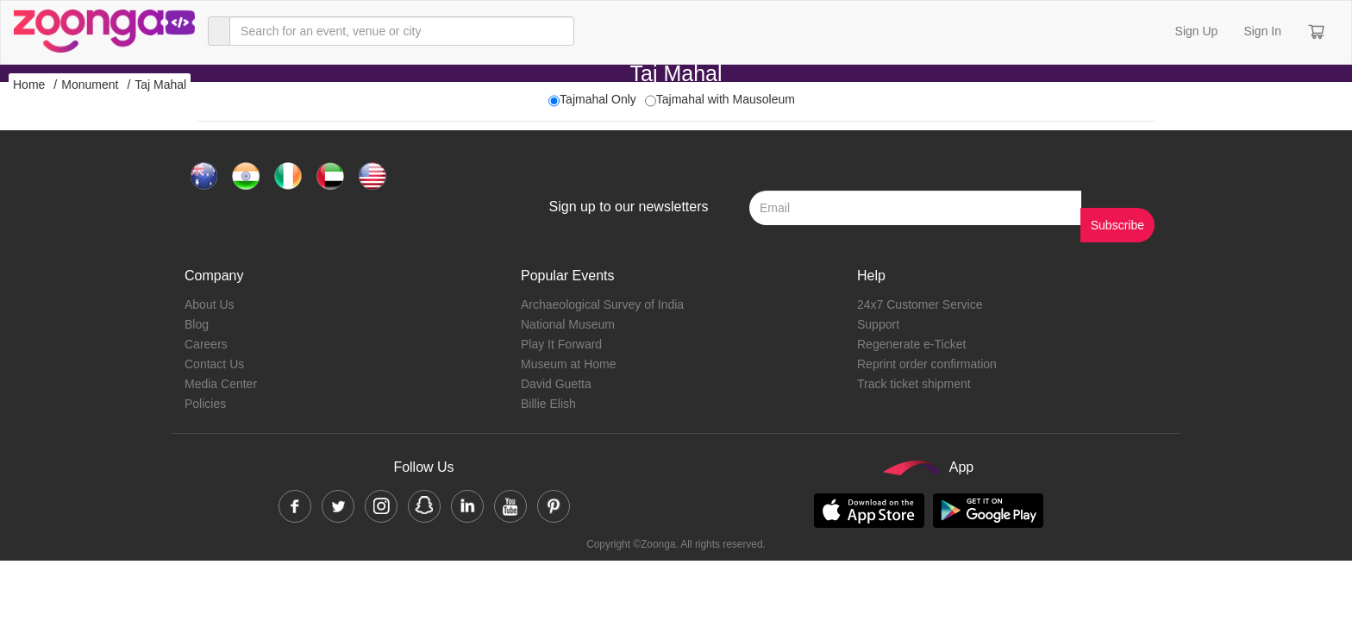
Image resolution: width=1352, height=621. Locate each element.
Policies (205, 404)
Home (29, 84)
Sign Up (1196, 31)
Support (878, 324)
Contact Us (214, 364)
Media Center (221, 384)
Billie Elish (548, 404)
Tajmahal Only (598, 99)
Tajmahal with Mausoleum (725, 99)
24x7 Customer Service (920, 304)
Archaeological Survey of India (602, 304)
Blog (197, 324)
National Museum (568, 324)
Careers (206, 344)
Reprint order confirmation (927, 364)
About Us (210, 304)
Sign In (1262, 31)
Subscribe (1117, 225)
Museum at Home (568, 364)
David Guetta (556, 384)
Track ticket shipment (914, 384)
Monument (89, 84)
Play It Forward (561, 344)
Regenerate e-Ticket (911, 344)
